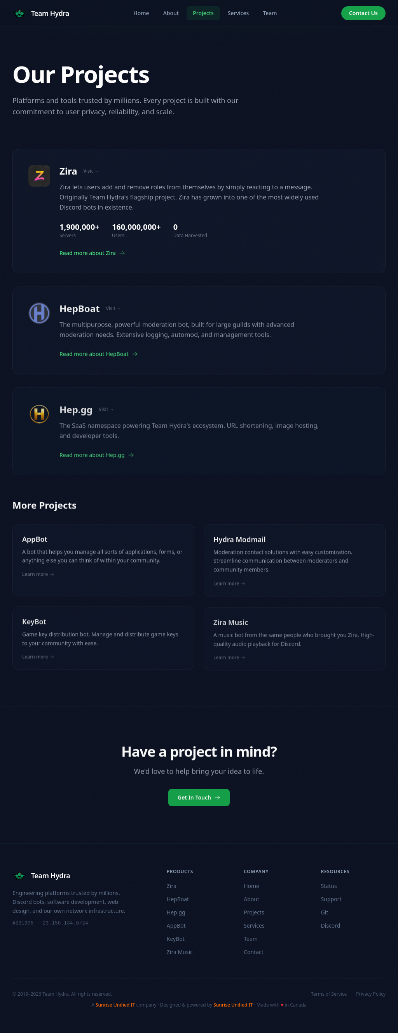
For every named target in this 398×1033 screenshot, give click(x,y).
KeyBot (176, 938)
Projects (203, 13)
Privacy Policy (371, 994)
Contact (254, 952)
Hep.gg (176, 912)
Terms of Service (329, 994)
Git (324, 912)
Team (270, 13)
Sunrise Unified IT (115, 1005)
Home (141, 13)
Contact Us (363, 13)
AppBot (176, 925)
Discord (330, 925)
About (171, 13)
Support (331, 899)
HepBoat (178, 899)
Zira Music (180, 952)
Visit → (91, 171)
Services (238, 13)
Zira (171, 886)
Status (329, 886)
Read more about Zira (92, 253)
